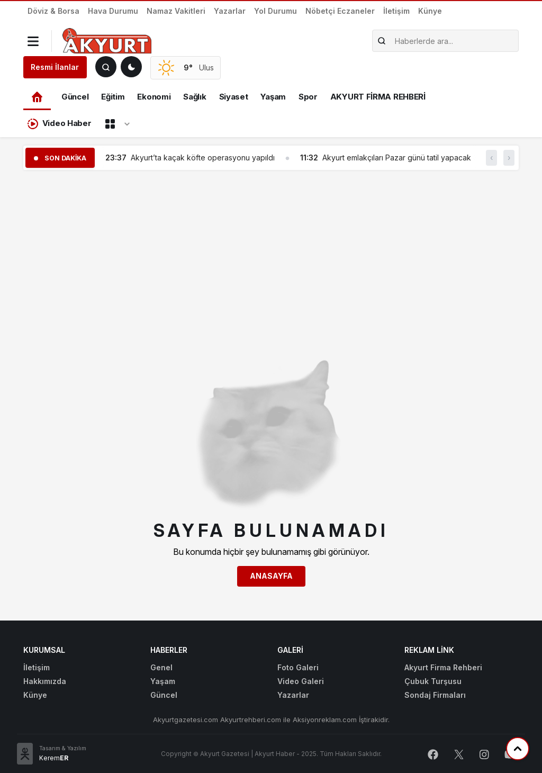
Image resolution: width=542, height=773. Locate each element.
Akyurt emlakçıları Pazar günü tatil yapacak (396, 157)
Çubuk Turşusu (433, 681)
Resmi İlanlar (55, 66)
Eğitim (112, 97)
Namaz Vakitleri (176, 10)
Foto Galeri (298, 667)
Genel (161, 667)
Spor (308, 97)
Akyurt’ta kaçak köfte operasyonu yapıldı (203, 157)
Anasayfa (271, 575)
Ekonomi (153, 97)
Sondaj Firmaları (435, 694)
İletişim (396, 10)
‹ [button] (491, 157)
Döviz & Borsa (53, 10)
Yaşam (273, 97)
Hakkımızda (44, 681)
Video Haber (59, 123)
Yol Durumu (275, 10)
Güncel (74, 97)
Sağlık (194, 97)
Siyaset (233, 97)
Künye (430, 10)
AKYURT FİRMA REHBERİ (378, 97)
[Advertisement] (271, 252)
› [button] (509, 157)
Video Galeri (300, 681)
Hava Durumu (113, 10)
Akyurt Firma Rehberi (443, 667)
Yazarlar (230, 10)
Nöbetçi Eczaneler (340, 10)
